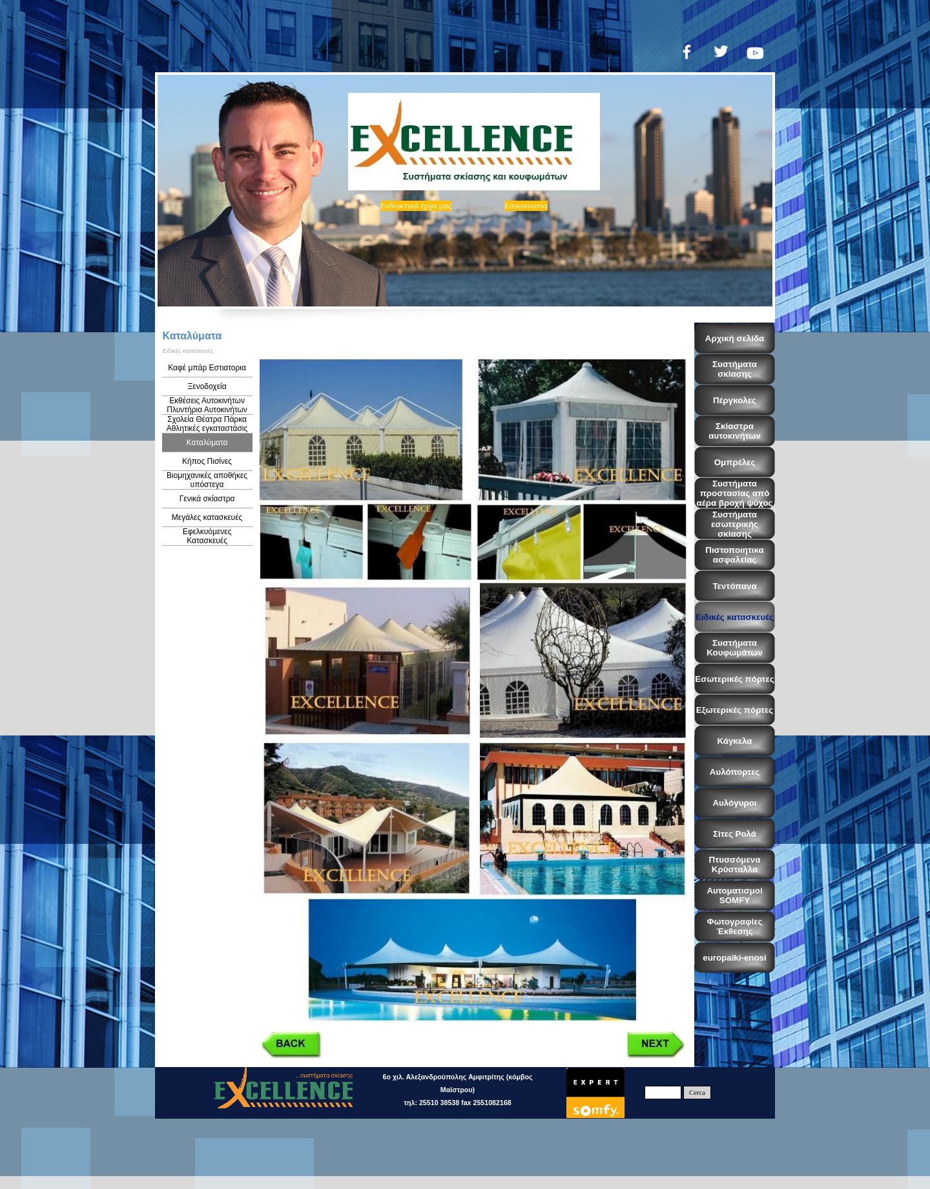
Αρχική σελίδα (734, 338)
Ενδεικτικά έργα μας (415, 205)
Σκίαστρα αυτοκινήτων (734, 431)
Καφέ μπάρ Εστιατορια (207, 367)
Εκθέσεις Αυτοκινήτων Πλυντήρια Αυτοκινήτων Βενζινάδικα (207, 409)
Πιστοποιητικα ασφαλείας (734, 555)
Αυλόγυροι (734, 803)
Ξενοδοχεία (207, 386)
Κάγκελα (734, 741)
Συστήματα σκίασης (734, 369)
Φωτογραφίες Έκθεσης (735, 926)
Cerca (697, 1092)
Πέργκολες (734, 400)
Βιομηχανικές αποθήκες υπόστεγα (207, 480)
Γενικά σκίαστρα (207, 498)
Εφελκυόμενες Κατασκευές (207, 536)
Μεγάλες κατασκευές (207, 517)
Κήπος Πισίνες (207, 461)
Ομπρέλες (735, 462)
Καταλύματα (207, 442)
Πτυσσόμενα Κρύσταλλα (735, 864)
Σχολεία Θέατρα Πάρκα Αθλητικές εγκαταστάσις (207, 424)
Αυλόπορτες (735, 772)
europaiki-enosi (735, 958)
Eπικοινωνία (526, 205)
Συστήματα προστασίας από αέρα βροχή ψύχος (735, 493)
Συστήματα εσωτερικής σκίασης (734, 524)
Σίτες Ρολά (734, 834)
